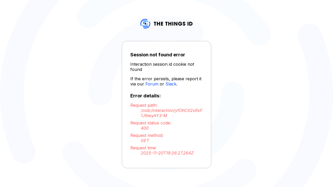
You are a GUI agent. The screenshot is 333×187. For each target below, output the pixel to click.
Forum (151, 83)
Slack (170, 83)
